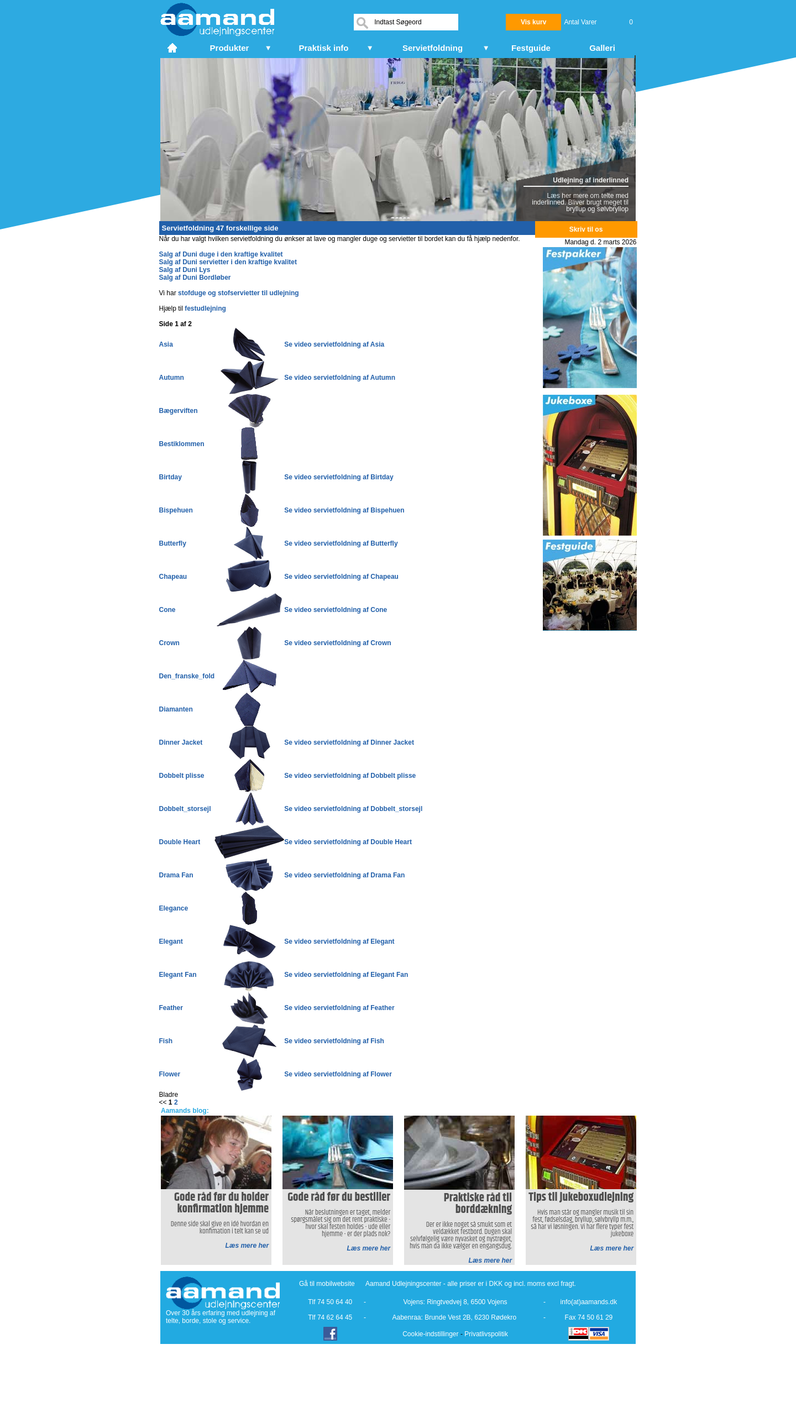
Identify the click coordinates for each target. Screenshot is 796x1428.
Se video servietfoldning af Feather (339, 1008)
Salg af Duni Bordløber (195, 277)
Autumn (171, 377)
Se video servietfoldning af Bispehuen (344, 510)
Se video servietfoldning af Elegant (339, 941)
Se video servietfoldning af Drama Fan (344, 875)
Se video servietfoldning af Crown (337, 643)
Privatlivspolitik (486, 1334)
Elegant (171, 941)
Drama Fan (176, 875)
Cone (167, 610)
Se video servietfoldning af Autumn (339, 377)
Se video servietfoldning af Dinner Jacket (349, 742)
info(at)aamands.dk (589, 1302)
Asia (166, 344)
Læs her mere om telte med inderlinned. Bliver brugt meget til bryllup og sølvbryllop (580, 202)
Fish (166, 1041)
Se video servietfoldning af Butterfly (340, 543)
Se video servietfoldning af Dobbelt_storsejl (353, 809)
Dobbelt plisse (182, 776)
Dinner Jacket (181, 742)
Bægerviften (178, 411)
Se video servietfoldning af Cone (335, 610)
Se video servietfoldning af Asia (334, 344)
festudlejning (205, 308)
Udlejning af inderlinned (591, 180)
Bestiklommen (182, 444)
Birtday (170, 477)
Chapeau (173, 576)
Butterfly (172, 543)
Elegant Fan (178, 975)
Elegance (173, 908)
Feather (171, 1008)
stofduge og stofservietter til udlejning (238, 293)
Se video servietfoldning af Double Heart (348, 842)
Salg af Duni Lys (185, 270)
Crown (169, 643)
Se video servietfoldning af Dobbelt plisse (350, 776)
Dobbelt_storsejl (185, 809)
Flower (170, 1074)
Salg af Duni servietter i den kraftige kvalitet (228, 262)
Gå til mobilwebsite (327, 1284)
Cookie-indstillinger (430, 1334)
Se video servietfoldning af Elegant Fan (346, 975)
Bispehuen (176, 510)
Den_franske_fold (187, 676)
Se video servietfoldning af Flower (338, 1074)
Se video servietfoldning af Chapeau (341, 576)
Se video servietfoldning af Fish (334, 1041)
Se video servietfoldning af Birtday (338, 477)
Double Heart (180, 842)
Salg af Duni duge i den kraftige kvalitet (221, 254)
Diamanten (176, 709)
